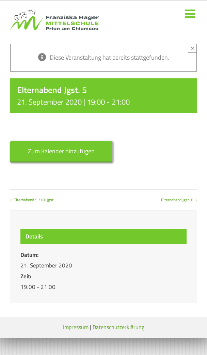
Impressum (76, 327)
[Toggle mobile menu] (191, 13)
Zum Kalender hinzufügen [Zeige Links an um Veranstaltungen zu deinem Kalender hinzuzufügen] (61, 151)
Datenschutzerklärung (118, 327)
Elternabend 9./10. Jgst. (34, 200)
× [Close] (192, 48)
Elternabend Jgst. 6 (177, 200)
